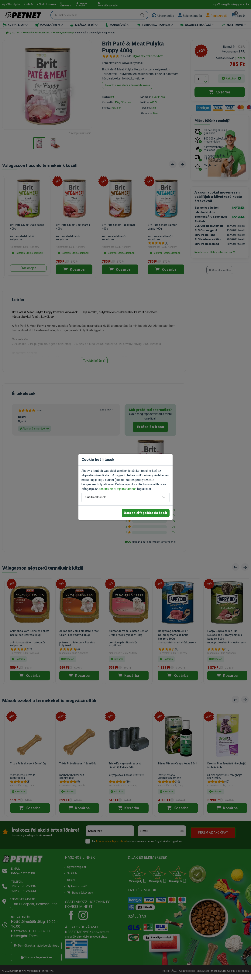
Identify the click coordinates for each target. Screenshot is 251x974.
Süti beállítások (95, 497)
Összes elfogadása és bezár (145, 513)
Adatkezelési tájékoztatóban (117, 489)
